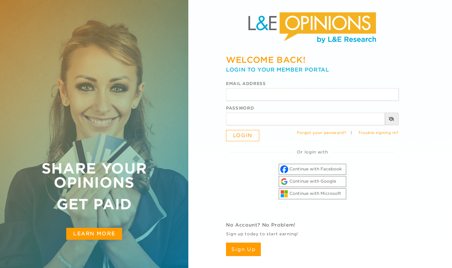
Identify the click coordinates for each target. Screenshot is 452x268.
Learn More (94, 233)
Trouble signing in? (378, 133)
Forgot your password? (322, 133)
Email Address (246, 83)
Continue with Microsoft (310, 194)
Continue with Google (308, 181)
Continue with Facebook (311, 169)
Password (240, 108)
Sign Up (243, 249)
